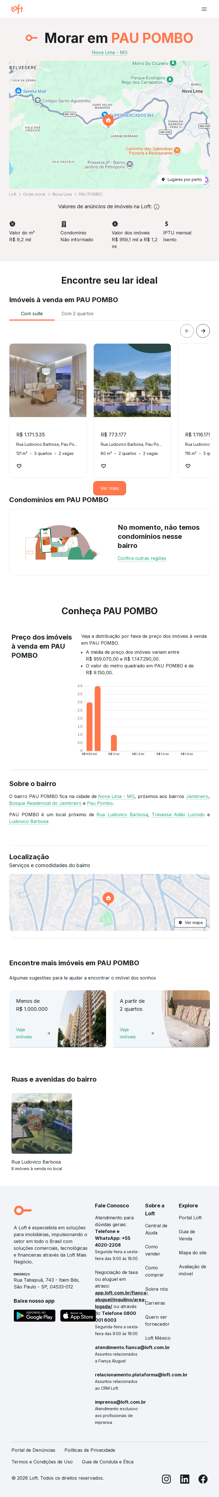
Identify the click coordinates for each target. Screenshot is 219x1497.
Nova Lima (62, 194)
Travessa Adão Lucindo (178, 814)
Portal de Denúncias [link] (33, 1450)
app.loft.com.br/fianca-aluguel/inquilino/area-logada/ (121, 1299)
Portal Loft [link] (190, 1217)
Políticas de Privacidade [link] (89, 1450)
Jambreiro (197, 796)
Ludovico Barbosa (28, 821)
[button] (109, 125)
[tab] (32, 313)
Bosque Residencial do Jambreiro (45, 803)
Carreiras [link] (155, 1303)
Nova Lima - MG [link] (109, 52)
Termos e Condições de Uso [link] (42, 1462)
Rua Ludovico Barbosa (122, 814)
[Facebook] (203, 1480)
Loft (12, 194)
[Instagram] (166, 1480)
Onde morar (34, 194)
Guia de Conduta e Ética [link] (107, 1462)
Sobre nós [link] (156, 1289)
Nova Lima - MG (116, 796)
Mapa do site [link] (192, 1252)
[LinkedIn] (184, 1480)
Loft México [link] (158, 1338)
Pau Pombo (100, 803)
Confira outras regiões (142, 558)
